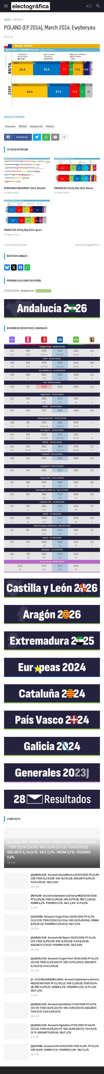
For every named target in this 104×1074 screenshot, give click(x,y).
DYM (45, 358)
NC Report (45, 430)
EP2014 (18, 19)
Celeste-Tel (45, 502)
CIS (45, 382)
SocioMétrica (45, 370)
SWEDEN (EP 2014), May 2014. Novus (73, 188)
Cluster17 (45, 466)
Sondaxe (45, 549)
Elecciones (45, 561)
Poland (49, 126)
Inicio (7, 19)
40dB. (45, 406)
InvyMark (45, 454)
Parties (20, 117)
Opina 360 (45, 478)
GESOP (45, 442)
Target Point (45, 346)
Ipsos (45, 537)
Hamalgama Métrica (45, 490)
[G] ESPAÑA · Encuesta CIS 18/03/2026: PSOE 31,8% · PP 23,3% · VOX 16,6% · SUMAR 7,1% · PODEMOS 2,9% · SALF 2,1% (65, 1047)
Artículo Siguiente (87, 245)
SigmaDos (45, 394)
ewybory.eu (36, 126)
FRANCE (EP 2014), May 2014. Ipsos (22, 230)
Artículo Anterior (16, 245)
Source (8, 117)
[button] (5, 6)
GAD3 (45, 514)
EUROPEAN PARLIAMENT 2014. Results (25, 188)
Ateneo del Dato (45, 418)
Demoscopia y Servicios (45, 526)
